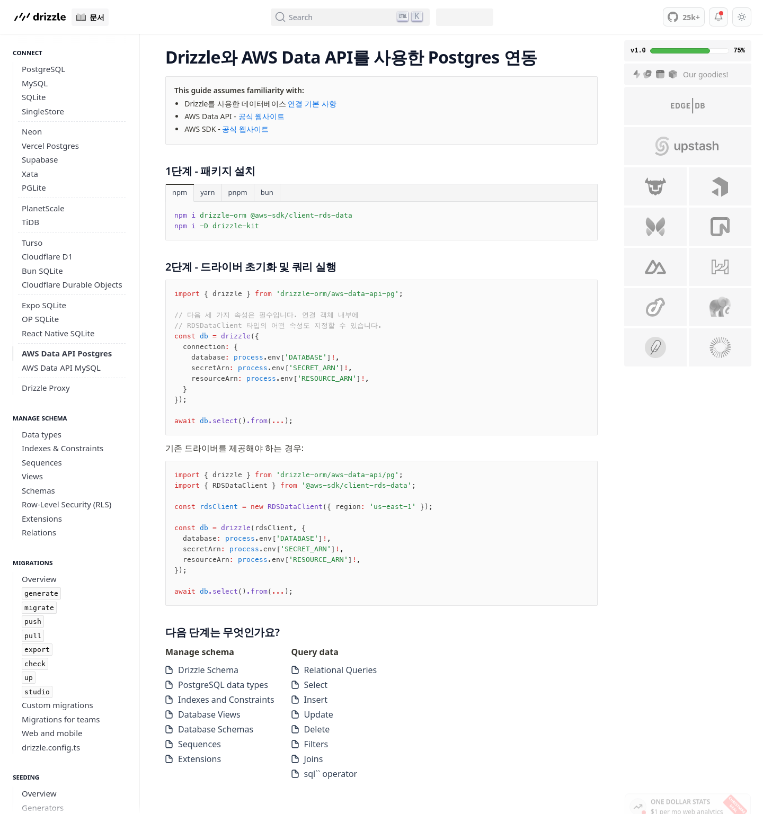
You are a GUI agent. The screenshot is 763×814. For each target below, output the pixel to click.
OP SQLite (40, 319)
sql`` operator (324, 774)
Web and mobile (52, 733)
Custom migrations (57, 705)
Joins (307, 759)
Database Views (203, 714)
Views (32, 476)
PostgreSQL (43, 69)
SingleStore (43, 111)
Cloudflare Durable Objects (72, 284)
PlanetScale (43, 208)
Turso (32, 242)
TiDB (30, 222)
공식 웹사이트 (261, 116)
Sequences (42, 462)
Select (309, 685)
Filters (310, 744)
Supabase (40, 159)
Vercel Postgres (50, 145)
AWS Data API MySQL (61, 367)
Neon (32, 131)
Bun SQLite (42, 270)
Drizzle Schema (201, 670)
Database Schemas (209, 729)
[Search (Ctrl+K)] (350, 17)
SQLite (34, 97)
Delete (310, 729)
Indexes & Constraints (62, 448)
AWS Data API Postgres (67, 353)
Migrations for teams (61, 719)
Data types (41, 434)
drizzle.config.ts (51, 747)
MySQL (35, 83)
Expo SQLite (44, 305)
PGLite (34, 187)
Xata (30, 173)
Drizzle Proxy (46, 387)
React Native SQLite (58, 333)
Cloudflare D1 (47, 256)
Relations (39, 532)
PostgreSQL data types (216, 685)
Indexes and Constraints (219, 699)
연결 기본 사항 (312, 104)
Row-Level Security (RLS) (66, 504)
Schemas (38, 490)
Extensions (42, 518)
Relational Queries (334, 670)
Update (312, 714)
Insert (309, 699)
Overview (39, 579)
